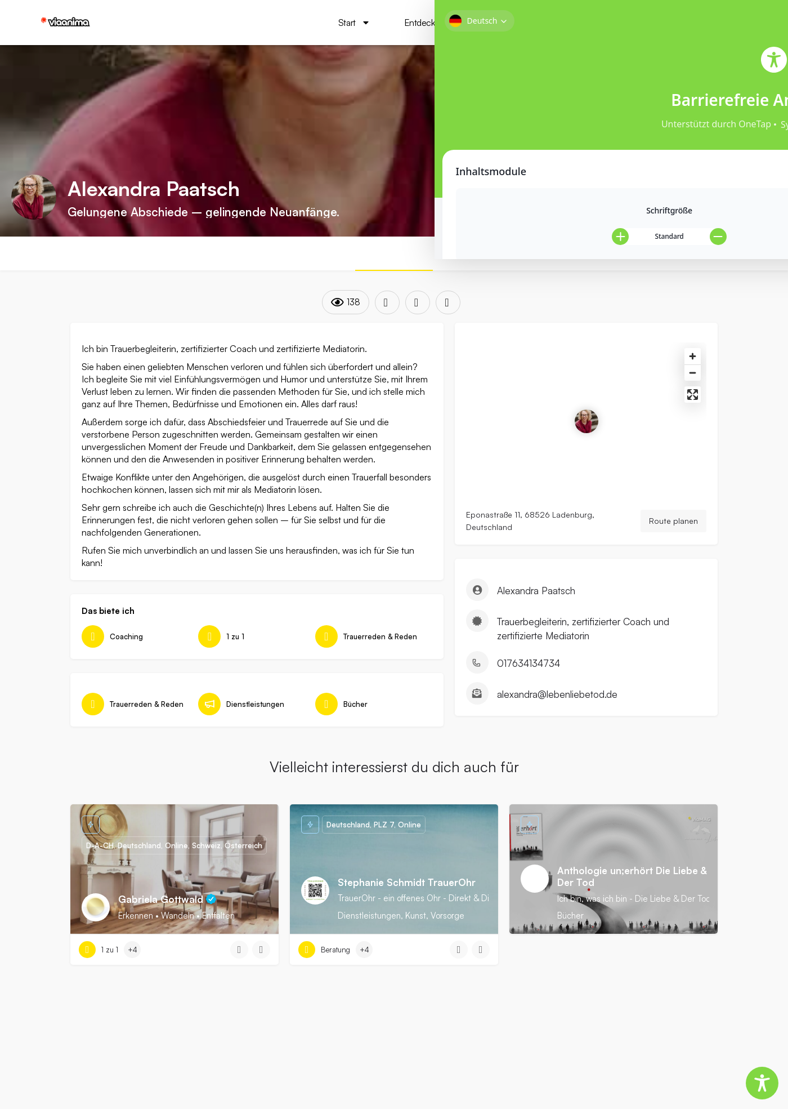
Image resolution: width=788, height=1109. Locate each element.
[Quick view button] (239, 972)
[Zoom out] (692, 384)
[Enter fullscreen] (692, 406)
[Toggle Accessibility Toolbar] (762, 1083)
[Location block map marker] (586, 432)
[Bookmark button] (261, 972)
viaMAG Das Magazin (607, 22)
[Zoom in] (692, 367)
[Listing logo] (33, 197)
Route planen (673, 532)
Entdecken (421, 23)
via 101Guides (508, 22)
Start (344, 23)
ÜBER (394, 253)
